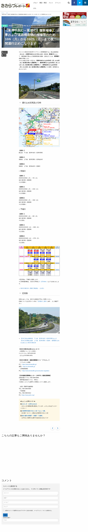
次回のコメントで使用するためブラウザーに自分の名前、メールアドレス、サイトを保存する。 (29, 510)
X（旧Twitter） (43, 281)
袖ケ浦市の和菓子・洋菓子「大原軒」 (33, 415)
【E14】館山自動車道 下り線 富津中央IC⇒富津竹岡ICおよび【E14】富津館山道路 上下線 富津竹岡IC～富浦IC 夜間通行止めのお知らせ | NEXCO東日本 (39, 340)
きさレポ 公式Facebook (29, 404)
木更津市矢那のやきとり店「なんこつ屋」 (34, 411)
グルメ (35, 3)
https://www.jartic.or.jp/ (28, 395)
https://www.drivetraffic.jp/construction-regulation (35, 370)
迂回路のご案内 (42, 301)
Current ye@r (6, 517)
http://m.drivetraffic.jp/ (29, 366)
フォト (51, 3)
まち (34, 8)
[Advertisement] (42, 458)
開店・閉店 (43, 3)
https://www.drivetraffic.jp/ (29, 364)
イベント (58, 3)
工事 (4, 55)
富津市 (5, 52)
